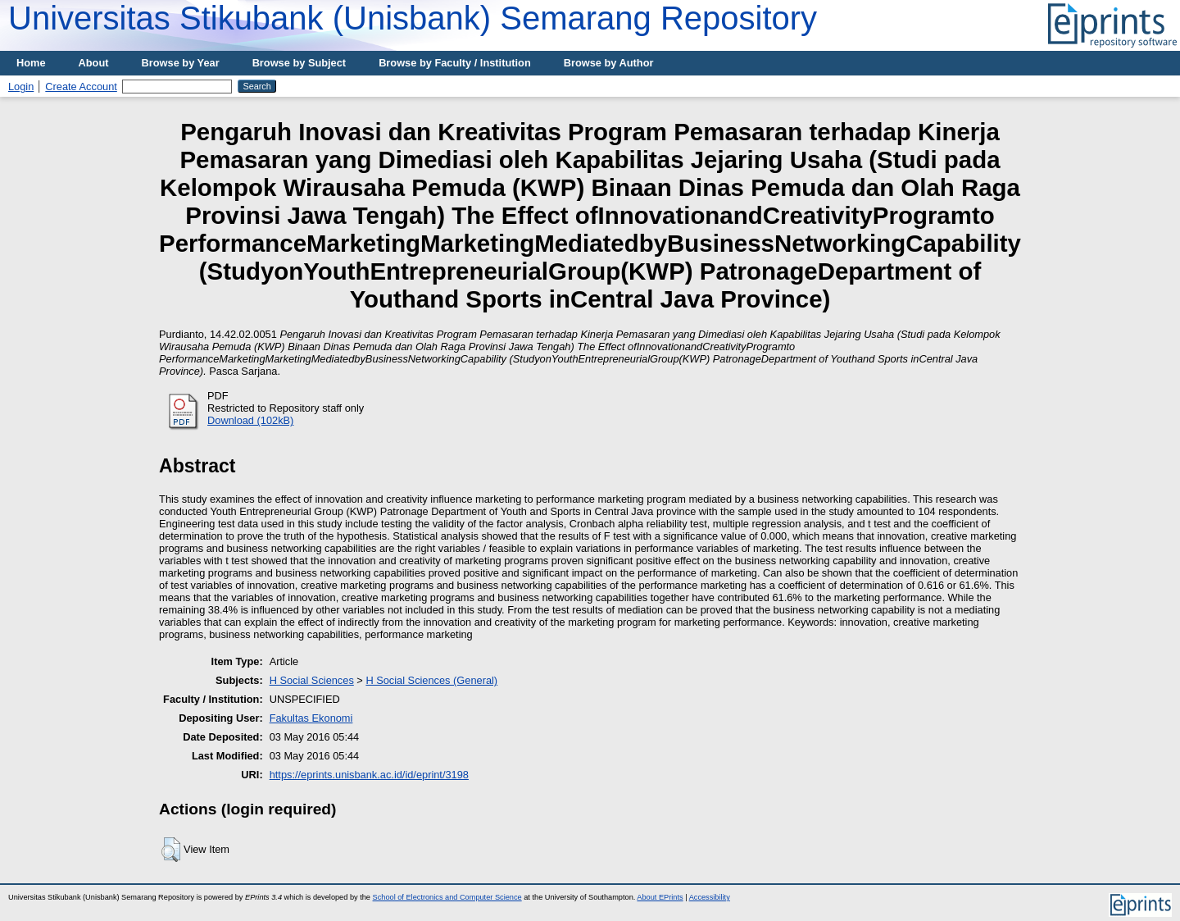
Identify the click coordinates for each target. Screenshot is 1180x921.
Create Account (81, 86)
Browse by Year (181, 63)
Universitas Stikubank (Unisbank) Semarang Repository (412, 18)
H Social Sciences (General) (431, 680)
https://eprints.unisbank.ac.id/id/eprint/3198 (369, 774)
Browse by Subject (299, 63)
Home (31, 63)
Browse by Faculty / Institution (455, 63)
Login (21, 86)
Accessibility (709, 897)
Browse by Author (609, 63)
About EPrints (660, 897)
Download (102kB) (250, 420)
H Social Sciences (312, 680)
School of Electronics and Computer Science (447, 897)
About (94, 63)
